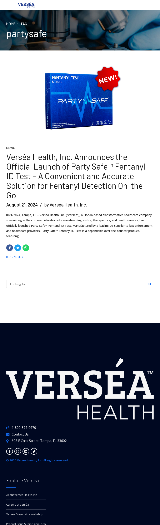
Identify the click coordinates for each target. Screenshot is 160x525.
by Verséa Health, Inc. (65, 205)
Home (10, 23)
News (10, 148)
